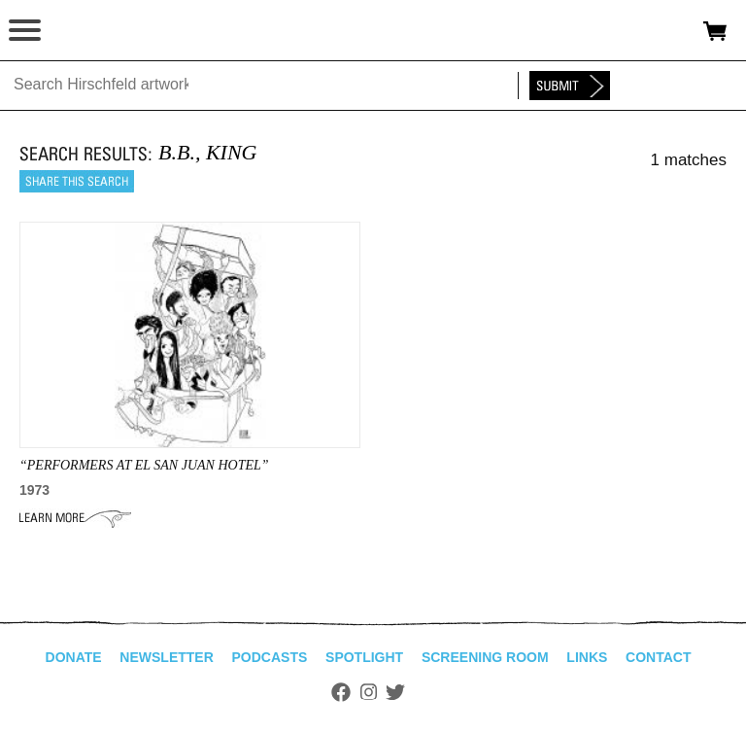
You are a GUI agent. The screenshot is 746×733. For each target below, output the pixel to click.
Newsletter (166, 657)
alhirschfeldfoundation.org (82, 31)
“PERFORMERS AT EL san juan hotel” (144, 465)
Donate (74, 657)
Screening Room (485, 657)
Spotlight (364, 657)
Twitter (395, 692)
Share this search (76, 181)
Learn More (75, 518)
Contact (658, 657)
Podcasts (270, 657)
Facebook (341, 692)
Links (586, 657)
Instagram (368, 692)
